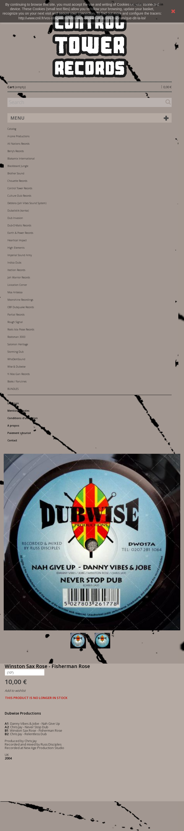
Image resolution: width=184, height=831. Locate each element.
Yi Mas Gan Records (18, 374)
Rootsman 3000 (16, 337)
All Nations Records (18, 143)
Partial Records (16, 314)
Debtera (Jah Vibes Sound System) (26, 203)
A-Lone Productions (18, 136)
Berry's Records (15, 151)
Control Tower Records (19, 188)
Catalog (11, 129)
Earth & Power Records (20, 233)
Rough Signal (15, 322)
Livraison (13, 403)
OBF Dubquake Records (20, 307)
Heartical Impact (17, 240)
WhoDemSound (16, 359)
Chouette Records (17, 181)
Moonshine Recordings (20, 299)
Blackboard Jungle (17, 166)
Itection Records (16, 270)
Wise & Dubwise (16, 366)
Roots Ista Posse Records (20, 329)
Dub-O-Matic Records (19, 225)
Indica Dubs (14, 262)
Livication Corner (17, 285)
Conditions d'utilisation (22, 418)
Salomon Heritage (17, 344)
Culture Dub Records (19, 195)
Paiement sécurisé (19, 433)
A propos (13, 425)
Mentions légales (18, 410)
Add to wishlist (15, 690)
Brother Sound (15, 173)
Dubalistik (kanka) (18, 210)
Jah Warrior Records (18, 277)
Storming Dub (15, 351)
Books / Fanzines (16, 381)
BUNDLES (13, 389)
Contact (12, 440)
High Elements (16, 247)
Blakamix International (21, 158)
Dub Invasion (15, 218)
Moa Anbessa (15, 292)
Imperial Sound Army (19, 255)
